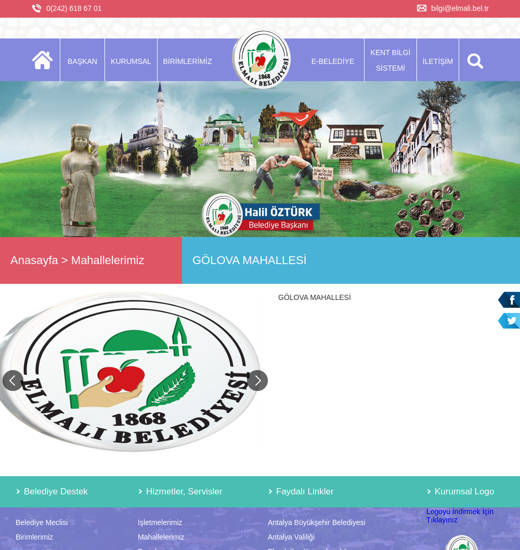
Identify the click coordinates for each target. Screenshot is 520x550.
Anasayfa (34, 260)
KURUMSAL (131, 61)
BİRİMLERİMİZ (187, 61)
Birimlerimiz (34, 537)
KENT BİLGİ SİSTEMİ (391, 60)
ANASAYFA (45, 59)
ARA (473, 59)
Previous (13, 380)
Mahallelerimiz (108, 260)
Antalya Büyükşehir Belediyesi (317, 522)
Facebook (509, 300)
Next (257, 380)
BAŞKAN (82, 61)
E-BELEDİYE (332, 61)
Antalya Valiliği (291, 537)
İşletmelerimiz (160, 522)
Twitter (509, 321)
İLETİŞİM (438, 61)
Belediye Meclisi (42, 522)
